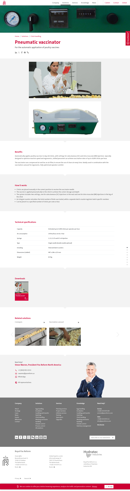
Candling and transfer (42, 413)
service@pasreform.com (105, 413)
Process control (40, 426)
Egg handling (39, 409)
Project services (61, 411)
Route (17, 467)
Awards (26, 478)
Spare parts (59, 417)
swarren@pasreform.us (26, 373)
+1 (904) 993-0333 (24, 370)
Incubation (38, 411)
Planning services (61, 409)
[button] (25, 52)
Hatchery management (84, 426)
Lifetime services (61, 413)
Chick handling (40, 417)
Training (58, 415)
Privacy (17, 478)
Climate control (40, 424)
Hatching (38, 415)
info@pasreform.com (104, 421)
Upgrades (59, 419)
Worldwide (100, 425)
